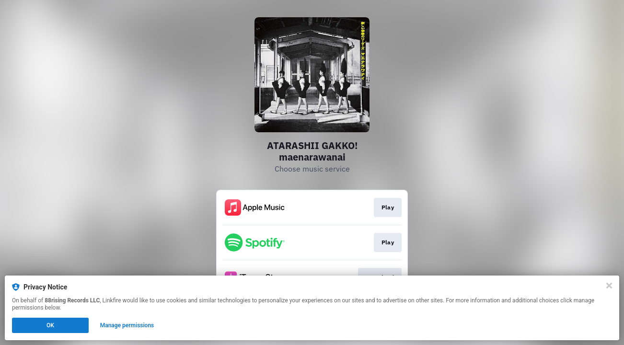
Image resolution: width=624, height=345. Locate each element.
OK (50, 325)
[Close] (609, 285)
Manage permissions (127, 325)
